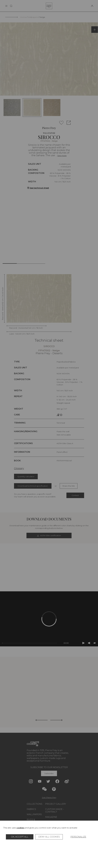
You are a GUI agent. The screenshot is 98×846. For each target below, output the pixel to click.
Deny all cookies (49, 837)
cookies (20, 828)
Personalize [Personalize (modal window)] (78, 837)
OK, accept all (19, 837)
